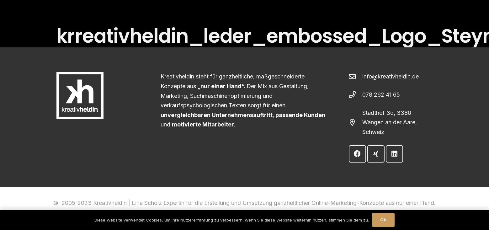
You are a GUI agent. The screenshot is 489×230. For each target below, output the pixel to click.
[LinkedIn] (394, 154)
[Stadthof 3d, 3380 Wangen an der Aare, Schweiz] (355, 122)
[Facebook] (357, 154)
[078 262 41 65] (355, 94)
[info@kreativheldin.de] (355, 76)
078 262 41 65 (381, 94)
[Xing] (376, 154)
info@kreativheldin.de (390, 76)
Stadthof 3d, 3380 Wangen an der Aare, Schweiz (389, 122)
